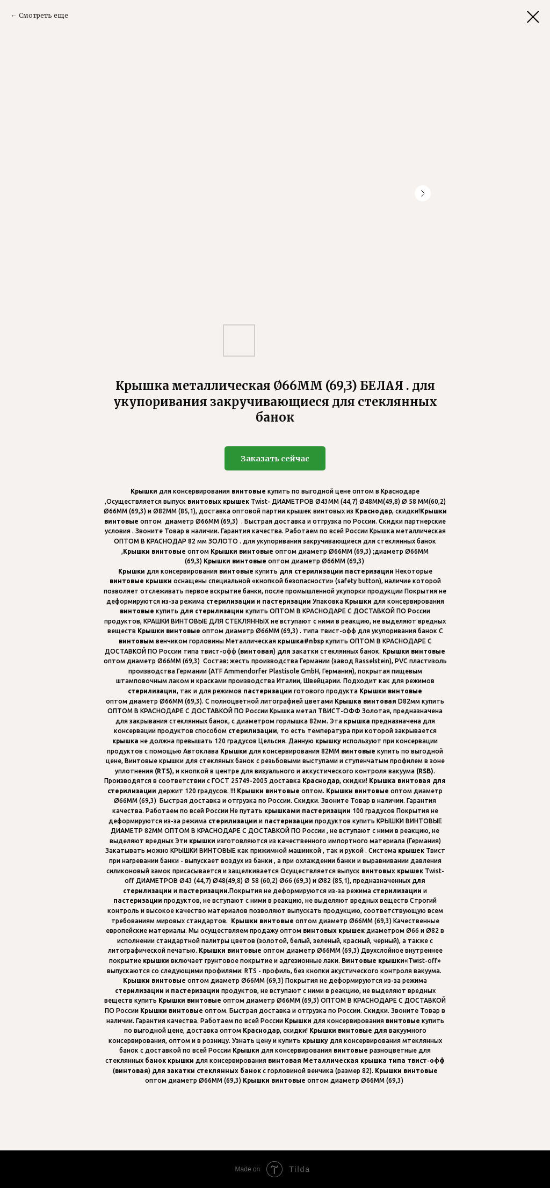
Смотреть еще (43, 15)
